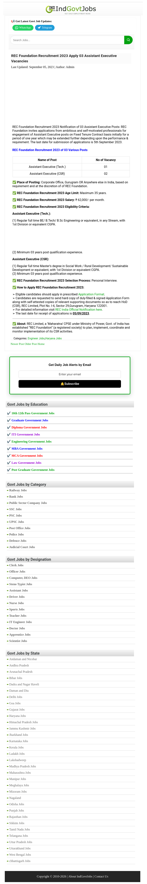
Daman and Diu (19, 690)
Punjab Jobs (16, 810)
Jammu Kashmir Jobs (22, 728)
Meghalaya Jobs (19, 785)
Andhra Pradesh (19, 665)
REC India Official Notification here (78, 309)
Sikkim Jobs (16, 823)
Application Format (91, 294)
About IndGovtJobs (80, 876)
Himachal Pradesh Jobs (23, 722)
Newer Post (17, 343)
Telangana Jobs (18, 835)
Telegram (45, 27)
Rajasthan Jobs (18, 816)
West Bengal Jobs (20, 854)
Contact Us (101, 876)
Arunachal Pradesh (20, 671)
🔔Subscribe (69, 383)
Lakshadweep (17, 760)
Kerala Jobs (16, 747)
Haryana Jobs (53, 338)
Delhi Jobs (15, 697)
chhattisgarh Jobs (19, 861)
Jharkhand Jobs (18, 734)
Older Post (31, 343)
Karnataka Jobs (18, 741)
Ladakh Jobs (16, 753)
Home (41, 343)
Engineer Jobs (36, 338)
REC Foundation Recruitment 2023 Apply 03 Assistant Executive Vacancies (64, 58)
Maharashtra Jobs (20, 772)
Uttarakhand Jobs (20, 848)
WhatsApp (23, 27)
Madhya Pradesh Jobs (22, 766)
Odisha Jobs (16, 804)
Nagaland (15, 798)
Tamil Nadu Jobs (19, 829)
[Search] (128, 40)
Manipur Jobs (17, 779)
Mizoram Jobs (18, 791)
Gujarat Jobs (16, 709)
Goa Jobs (14, 703)
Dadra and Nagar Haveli (24, 684)
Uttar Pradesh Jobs (20, 842)
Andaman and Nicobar (23, 659)
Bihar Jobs (15, 678)
